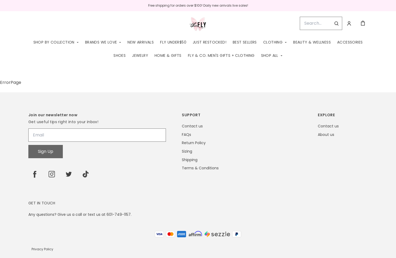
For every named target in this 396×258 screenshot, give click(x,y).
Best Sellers (245, 42)
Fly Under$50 (173, 42)
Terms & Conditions (200, 168)
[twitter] (68, 174)
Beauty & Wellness (312, 42)
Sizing (187, 151)
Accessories (350, 42)
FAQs (186, 134)
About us (326, 134)
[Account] (349, 23)
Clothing (273, 42)
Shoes (119, 55)
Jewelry (140, 55)
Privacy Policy (42, 249)
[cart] (363, 23)
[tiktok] (85, 174)
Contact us (192, 126)
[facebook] (34, 174)
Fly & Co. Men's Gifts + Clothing (221, 55)
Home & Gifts (168, 55)
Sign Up (45, 151)
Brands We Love (101, 42)
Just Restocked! (209, 42)
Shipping (189, 159)
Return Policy (194, 142)
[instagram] (51, 174)
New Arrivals (140, 42)
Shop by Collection (53, 42)
